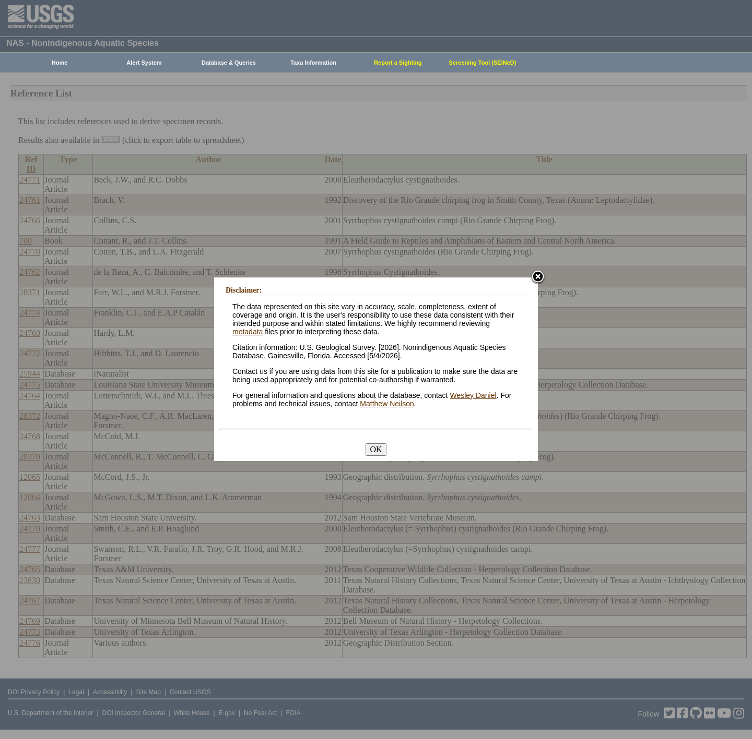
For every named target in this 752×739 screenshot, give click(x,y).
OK (376, 449)
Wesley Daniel (473, 395)
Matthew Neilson (387, 403)
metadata (247, 332)
